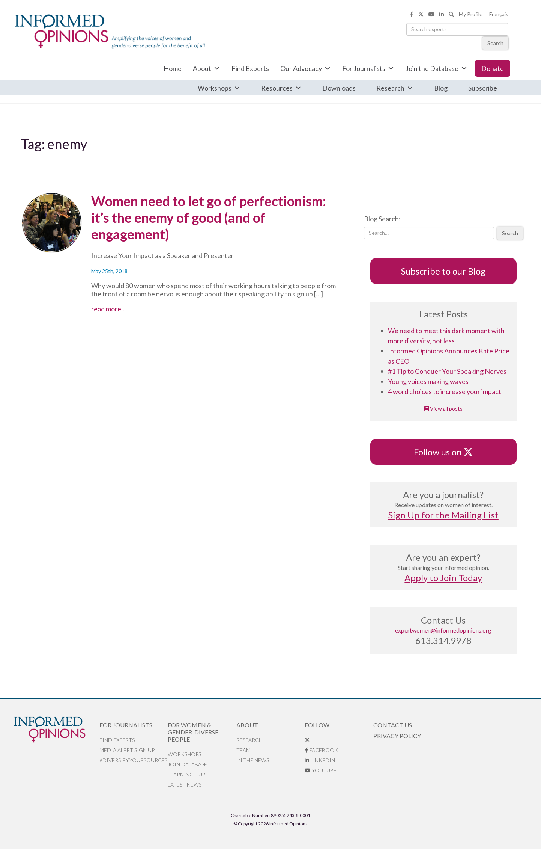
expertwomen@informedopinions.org (443, 630)
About (206, 68)
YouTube (321, 770)
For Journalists (368, 68)
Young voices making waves (428, 381)
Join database (187, 764)
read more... (129, 309)
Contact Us (392, 724)
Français (498, 14)
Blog (441, 88)
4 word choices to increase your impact (444, 391)
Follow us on (443, 451)
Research (394, 87)
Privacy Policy (397, 735)
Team (243, 750)
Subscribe (482, 88)
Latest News (184, 784)
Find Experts (250, 68)
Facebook (321, 750)
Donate (492, 68)
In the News (252, 760)
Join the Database (436, 68)
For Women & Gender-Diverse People (193, 732)
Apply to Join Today (443, 578)
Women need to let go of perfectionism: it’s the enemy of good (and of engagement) (208, 217)
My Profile (470, 14)
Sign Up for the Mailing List (443, 515)
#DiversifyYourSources (133, 760)
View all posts (443, 408)
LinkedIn (320, 760)
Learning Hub (187, 774)
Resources (281, 87)
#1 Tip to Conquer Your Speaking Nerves (447, 371)
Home (173, 68)
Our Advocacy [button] (305, 68)
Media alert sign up (127, 750)
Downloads (339, 88)
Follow (317, 724)
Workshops (219, 87)
